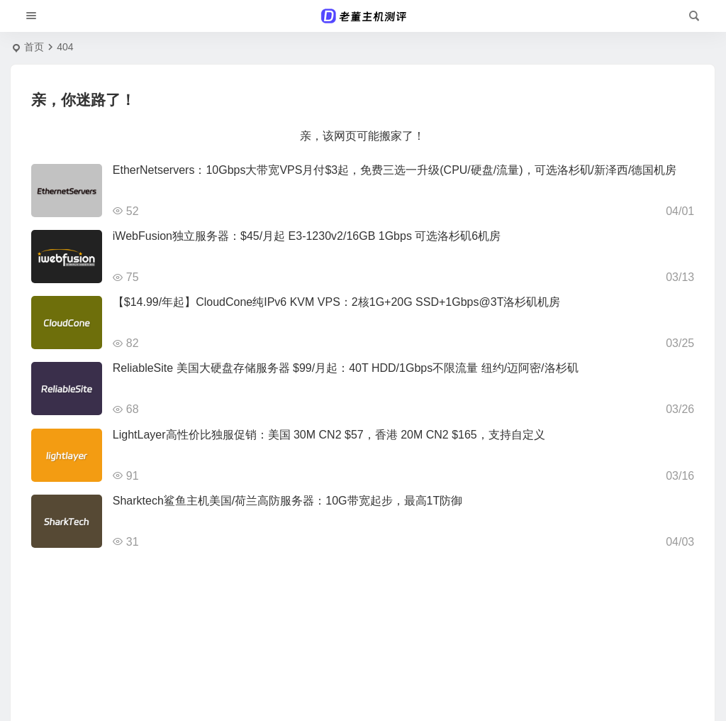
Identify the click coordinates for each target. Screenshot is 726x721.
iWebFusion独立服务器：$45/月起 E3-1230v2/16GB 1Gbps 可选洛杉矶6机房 (307, 236)
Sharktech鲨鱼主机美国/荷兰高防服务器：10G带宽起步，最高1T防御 (287, 501)
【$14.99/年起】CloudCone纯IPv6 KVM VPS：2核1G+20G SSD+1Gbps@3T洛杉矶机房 (337, 302)
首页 (34, 47)
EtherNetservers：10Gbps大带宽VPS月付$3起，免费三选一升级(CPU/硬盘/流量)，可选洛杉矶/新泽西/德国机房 (395, 170)
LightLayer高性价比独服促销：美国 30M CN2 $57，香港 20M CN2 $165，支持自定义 (329, 435)
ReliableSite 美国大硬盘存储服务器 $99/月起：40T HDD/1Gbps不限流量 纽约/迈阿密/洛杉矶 (346, 368)
